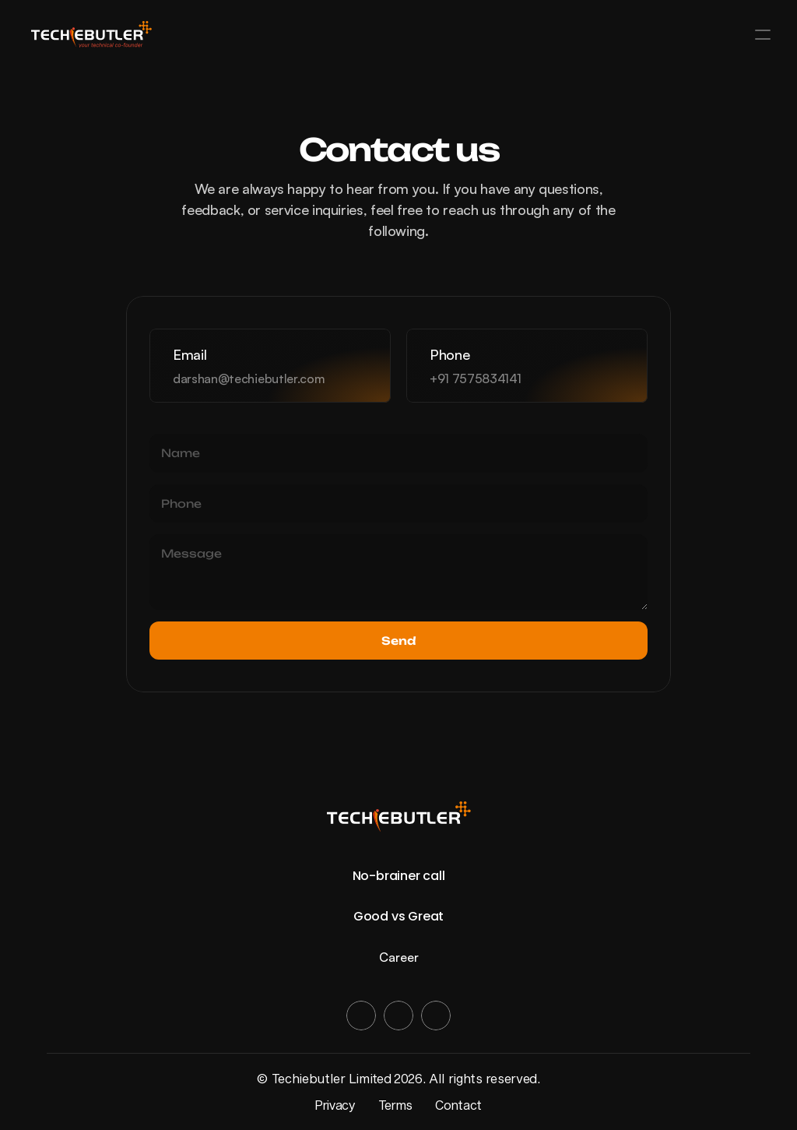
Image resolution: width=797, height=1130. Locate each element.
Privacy (335, 1104)
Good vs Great (398, 916)
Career (399, 957)
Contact (458, 1104)
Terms (395, 1104)
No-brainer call (399, 876)
